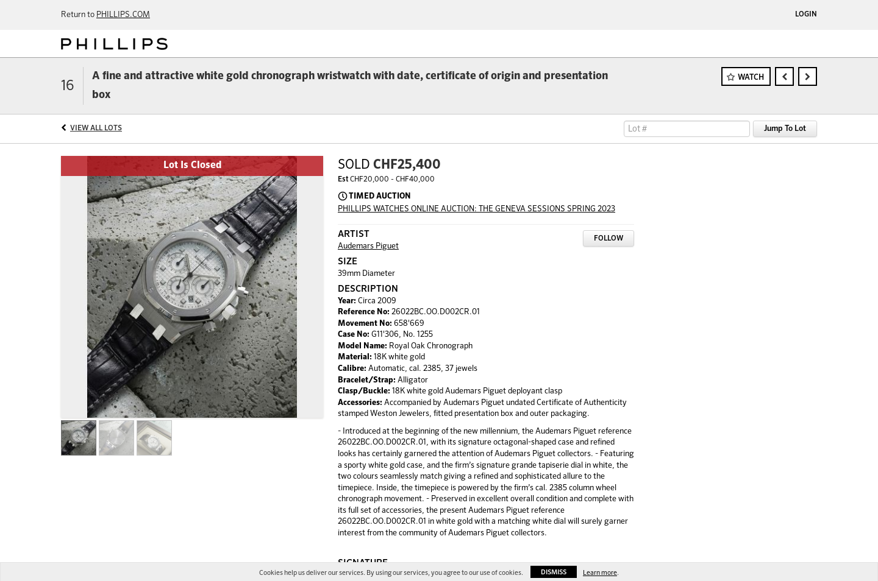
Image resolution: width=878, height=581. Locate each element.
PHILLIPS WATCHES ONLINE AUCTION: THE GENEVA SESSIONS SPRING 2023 (476, 209)
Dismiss (553, 572)
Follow (608, 238)
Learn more (600, 572)
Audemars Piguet (368, 246)
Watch (751, 78)
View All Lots (96, 128)
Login (806, 14)
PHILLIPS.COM (123, 15)
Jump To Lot (785, 129)
